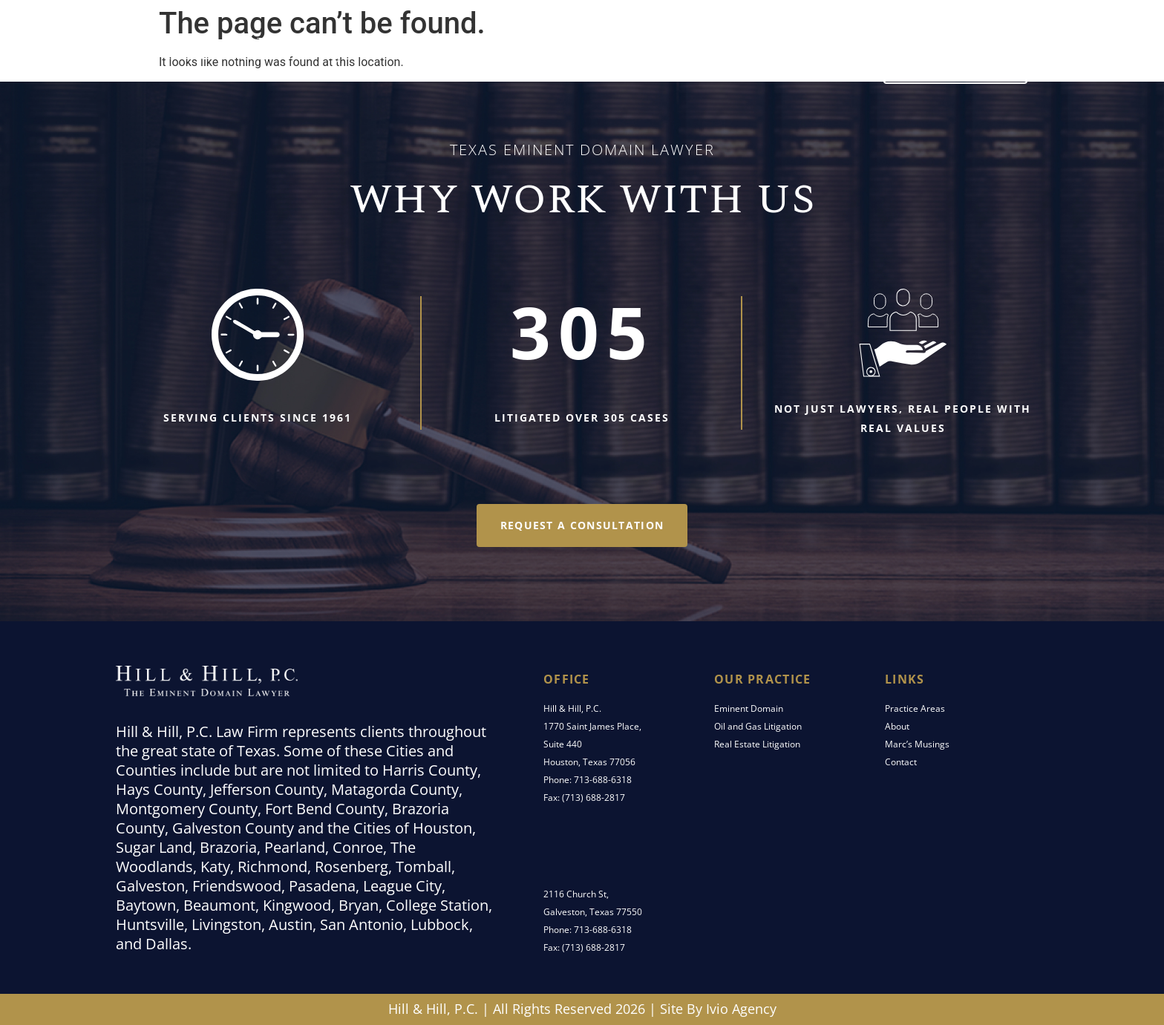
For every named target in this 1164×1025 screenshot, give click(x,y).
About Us (623, 59)
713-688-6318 (603, 779)
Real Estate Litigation (757, 744)
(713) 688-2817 (593, 797)
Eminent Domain (748, 708)
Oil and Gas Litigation (758, 726)
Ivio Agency (741, 1009)
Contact (828, 59)
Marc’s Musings (727, 59)
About (897, 726)
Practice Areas (522, 59)
